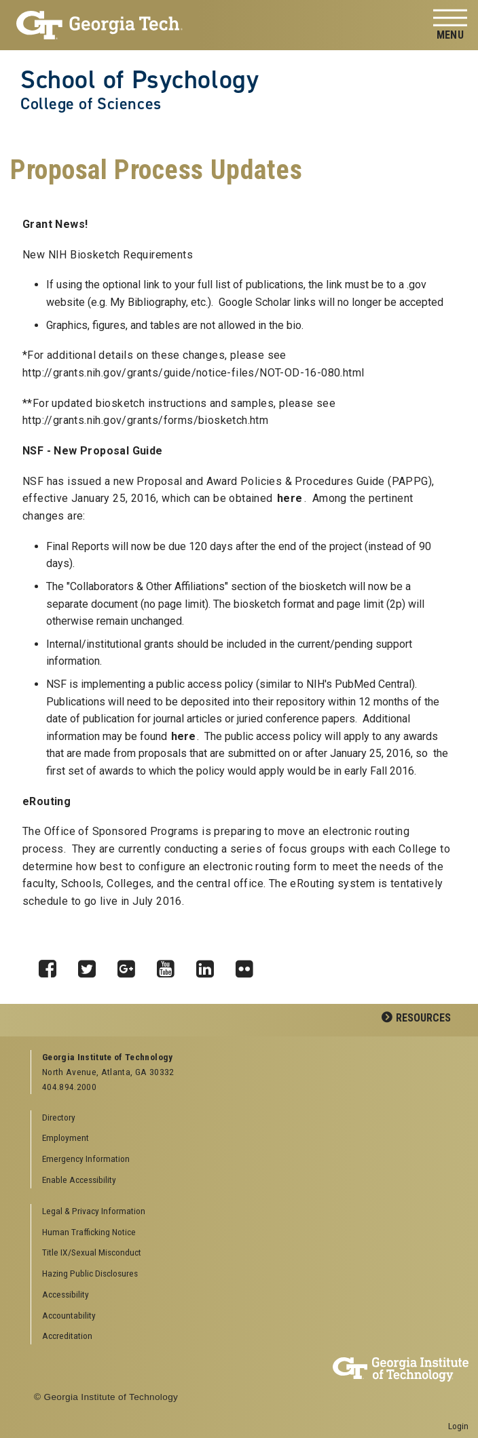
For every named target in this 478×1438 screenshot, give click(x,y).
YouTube (170, 965)
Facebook (52, 965)
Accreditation (67, 1335)
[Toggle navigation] (450, 25)
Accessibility (65, 1294)
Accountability (69, 1315)
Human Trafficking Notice (89, 1231)
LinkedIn (209, 965)
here (290, 498)
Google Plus (131, 965)
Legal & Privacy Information (93, 1210)
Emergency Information (86, 1158)
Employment (65, 1137)
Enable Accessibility (79, 1179)
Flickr (249, 965)
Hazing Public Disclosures (90, 1273)
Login (458, 1425)
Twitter (91, 965)
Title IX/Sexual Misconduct (91, 1252)
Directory (58, 1117)
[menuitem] (244, 1212)
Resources (423, 1017)
